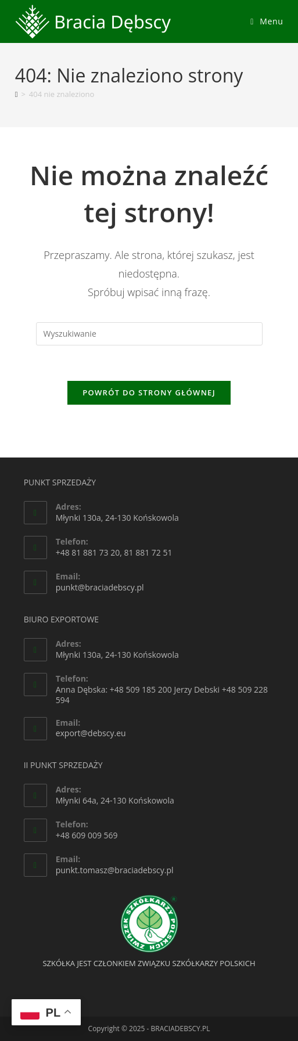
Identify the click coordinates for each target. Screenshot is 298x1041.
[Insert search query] (149, 333)
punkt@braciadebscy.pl (100, 587)
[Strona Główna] (16, 94)
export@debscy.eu (91, 733)
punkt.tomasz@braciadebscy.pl (115, 870)
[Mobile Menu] (266, 21)
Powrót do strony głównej (149, 392)
